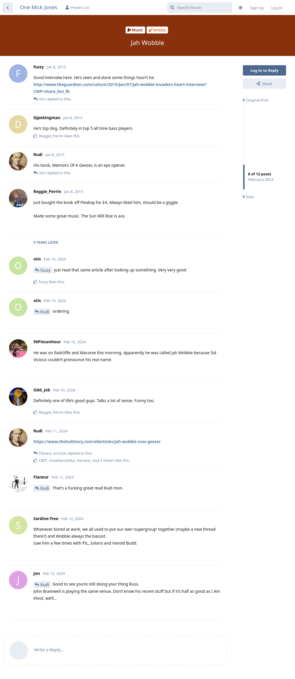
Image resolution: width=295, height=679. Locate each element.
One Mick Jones (38, 7)
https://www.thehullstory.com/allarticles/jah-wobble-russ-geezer (97, 441)
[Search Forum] (199, 7)
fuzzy (45, 270)
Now (248, 196)
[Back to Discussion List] (7, 7)
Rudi (44, 311)
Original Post (255, 100)
